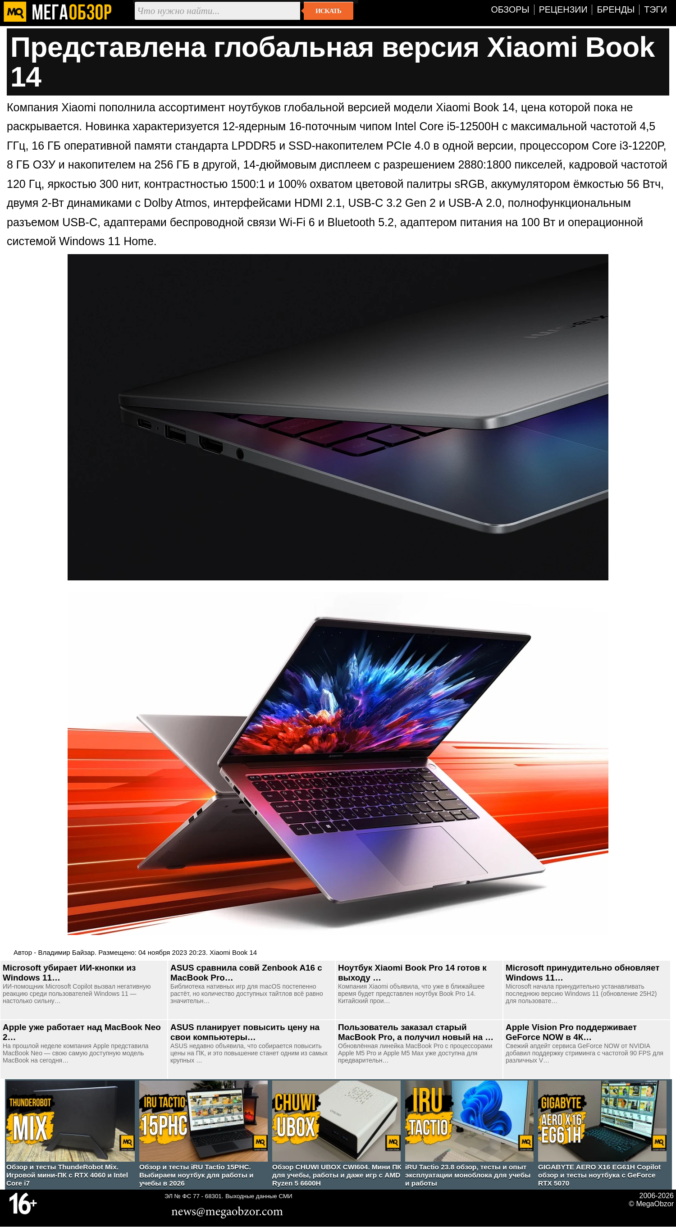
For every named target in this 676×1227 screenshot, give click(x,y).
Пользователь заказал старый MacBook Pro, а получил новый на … (415, 1032)
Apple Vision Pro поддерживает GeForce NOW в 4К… (571, 1032)
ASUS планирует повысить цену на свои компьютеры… (245, 1032)
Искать (328, 10)
